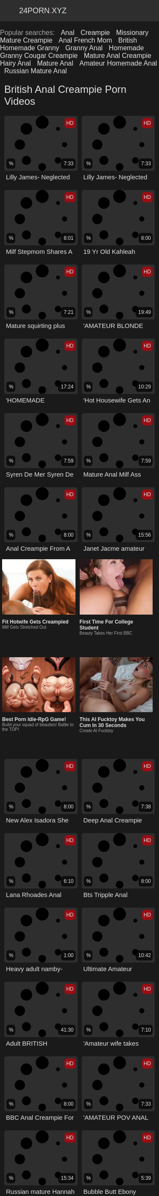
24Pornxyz (43, 10)
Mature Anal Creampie (117, 55)
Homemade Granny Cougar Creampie (72, 51)
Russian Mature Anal (35, 71)
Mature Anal (55, 63)
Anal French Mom (85, 40)
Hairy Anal (15, 63)
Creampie (95, 32)
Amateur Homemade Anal (118, 63)
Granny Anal (84, 48)
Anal (67, 32)
